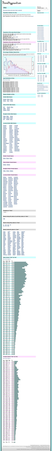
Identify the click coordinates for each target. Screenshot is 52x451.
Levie (10, 144)
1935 (41, 48)
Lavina (10, 181)
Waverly (23, 254)
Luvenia (10, 205)
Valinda (22, 235)
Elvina (5, 197)
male (14, 10)
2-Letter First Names (40, 27)
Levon (11, 147)
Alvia (4, 101)
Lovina (10, 202)
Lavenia (5, 205)
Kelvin (11, 133)
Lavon (11, 139)
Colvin (5, 147)
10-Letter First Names (40, 37)
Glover (11, 130)
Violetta (22, 252)
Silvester (16, 143)
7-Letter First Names (40, 33)
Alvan (4, 127)
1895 (38, 47)
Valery (22, 234)
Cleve (4, 141)
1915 (41, 43)
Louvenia (10, 196)
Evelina (9, 243)
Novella (14, 253)
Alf (4, 107)
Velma (22, 242)
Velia (22, 240)
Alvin (4, 134)
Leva (9, 192)
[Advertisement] (39, 3)
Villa (22, 248)
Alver (4, 130)
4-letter (42, 96)
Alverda (5, 181)
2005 (46, 48)
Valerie (22, 233)
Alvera (5, 180)
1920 (41, 44)
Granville (9, 245)
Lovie (15, 127)
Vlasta (22, 253)
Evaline (9, 238)
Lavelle (5, 203)
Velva (15, 202)
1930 (41, 47)
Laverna (10, 178)
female (16, 10)
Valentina (19, 253)
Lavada (5, 202)
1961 (15, 35)
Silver (16, 141)
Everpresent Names (40, 84)
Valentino (23, 231)
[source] (32, 16)
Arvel (4, 247)
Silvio (15, 144)
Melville (16, 131)
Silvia (15, 196)
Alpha (4, 110)
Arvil (4, 248)
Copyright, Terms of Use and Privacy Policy (43, 449)
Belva (4, 187)
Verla (22, 245)
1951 (15, 45)
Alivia (4, 164)
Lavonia (10, 189)
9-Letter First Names (40, 36)
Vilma (22, 249)
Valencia (18, 251)
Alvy (8, 101)
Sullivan (16, 146)
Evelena (9, 242)
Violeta (22, 251)
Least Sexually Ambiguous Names (42, 87)
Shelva (16, 192)
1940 (38, 58)
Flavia (5, 200)
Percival (18, 236)
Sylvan (16, 147)
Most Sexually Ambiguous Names (42, 86)
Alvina (5, 184)
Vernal (22, 246)
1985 (46, 43)
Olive (15, 136)
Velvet (15, 203)
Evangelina (10, 240)
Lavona (10, 186)
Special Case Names (40, 88)
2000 (46, 47)
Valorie (22, 237)
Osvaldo (18, 234)
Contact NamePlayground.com (45, 445)
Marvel (14, 249)
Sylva (15, 197)
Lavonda (10, 187)
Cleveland (6, 143)
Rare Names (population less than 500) (42, 91)
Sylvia (15, 200)
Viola (22, 250)
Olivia (15, 189)
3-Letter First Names (40, 28)
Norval (14, 252)
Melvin (16, 133)
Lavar (10, 134)
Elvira (4, 199)
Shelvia (16, 193)
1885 (38, 44)
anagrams (20, 10)
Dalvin (5, 149)
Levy (10, 149)
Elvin (10, 127)
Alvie (8, 99)
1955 (43, 44)
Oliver (16, 137)
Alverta (5, 183)
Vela (22, 238)
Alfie (4, 108)
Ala (3, 225)
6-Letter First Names (40, 32)
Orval (18, 233)
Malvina (16, 178)
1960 (41, 57)
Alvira (4, 186)
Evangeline (10, 241)
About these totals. (6, 79)
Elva (11, 99)
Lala (8, 224)
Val (4, 218)
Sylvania (16, 199)
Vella (22, 241)
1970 (43, 48)
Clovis (5, 146)
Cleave (5, 140)
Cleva (4, 189)
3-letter (42, 95)
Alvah (4, 99)
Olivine (16, 190)
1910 (38, 51)
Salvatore (17, 140)
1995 (43, 59)
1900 (38, 48)
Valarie (18, 250)
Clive (4, 144)
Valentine (19, 254)
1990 (46, 44)
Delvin (5, 150)
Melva (15, 180)
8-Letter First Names (40, 35)
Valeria (22, 232)
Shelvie (16, 195)
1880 (15, 34)
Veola (22, 244)
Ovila (18, 235)
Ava (6, 225)
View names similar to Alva (8, 10)
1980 (43, 51)
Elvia (7, 158)
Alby (4, 118)
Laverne (11, 137)
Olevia (15, 184)
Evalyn (9, 239)
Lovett (16, 125)
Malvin (16, 130)
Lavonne (10, 190)
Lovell (11, 152)
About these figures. (7, 259)
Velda (22, 239)
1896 (17, 47)
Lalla (8, 225)
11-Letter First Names (40, 39)
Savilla (18, 239)
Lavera (5, 206)
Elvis (10, 128)
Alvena (5, 178)
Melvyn (16, 134)
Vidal (22, 247)
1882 (17, 37)
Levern (11, 141)
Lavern (11, 136)
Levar (10, 140)
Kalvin (11, 131)
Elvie (11, 101)
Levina (10, 193)
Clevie (5, 190)
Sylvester (17, 150)
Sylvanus (17, 149)
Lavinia (10, 183)
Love (10, 150)
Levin (10, 146)
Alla (6, 224)
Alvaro (5, 128)
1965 (43, 47)
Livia (9, 195)
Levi (10, 143)
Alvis (4, 136)
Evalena (9, 237)
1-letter (39, 95)
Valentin (18, 252)
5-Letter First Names (40, 31)
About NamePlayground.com (34, 445)
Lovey (10, 199)
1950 (43, 43)
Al (3, 224)
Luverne (16, 128)
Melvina (16, 183)
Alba (4, 116)
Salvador (16, 139)
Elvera (5, 193)
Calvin (5, 139)
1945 (41, 51)
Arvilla (4, 249)
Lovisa (10, 203)
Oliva (15, 186)
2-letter (39, 96)
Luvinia (16, 177)
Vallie (22, 236)
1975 (41, 61)
